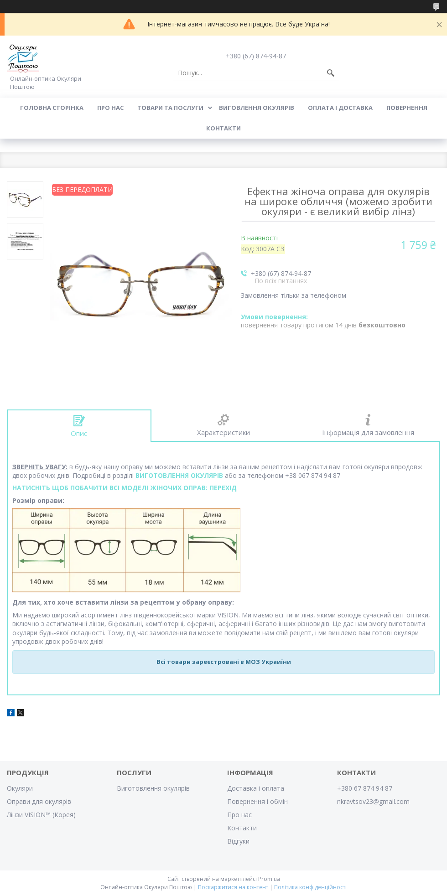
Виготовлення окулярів (153, 788)
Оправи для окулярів (39, 801)
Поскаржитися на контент (233, 887)
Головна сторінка (51, 108)
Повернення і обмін (257, 801)
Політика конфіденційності (310, 887)
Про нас (110, 108)
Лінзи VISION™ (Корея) (41, 814)
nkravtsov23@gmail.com (373, 801)
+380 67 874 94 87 (364, 788)
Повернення (406, 108)
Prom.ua (269, 879)
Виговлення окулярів (256, 108)
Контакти (223, 128)
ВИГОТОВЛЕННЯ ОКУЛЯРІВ (179, 475)
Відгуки (238, 841)
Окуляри (20, 788)
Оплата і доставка (340, 108)
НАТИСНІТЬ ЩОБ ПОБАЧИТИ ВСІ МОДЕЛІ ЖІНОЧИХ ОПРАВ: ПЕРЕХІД (124, 487)
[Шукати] (330, 73)
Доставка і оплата (255, 788)
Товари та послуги (170, 108)
